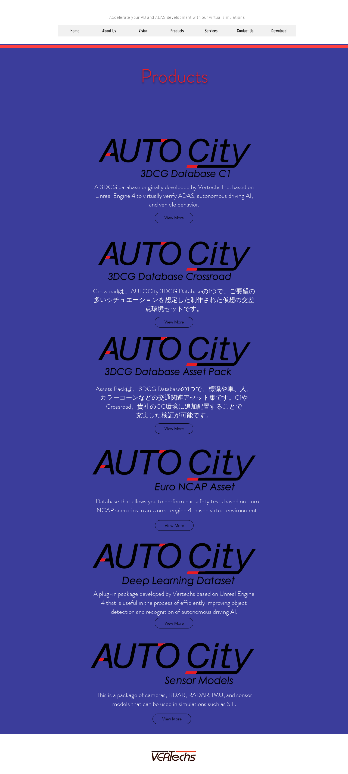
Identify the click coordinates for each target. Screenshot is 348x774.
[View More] (174, 428)
